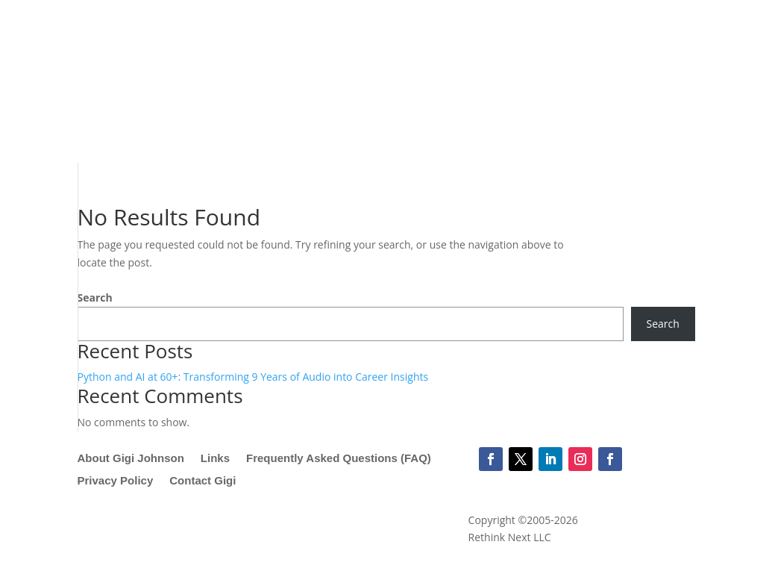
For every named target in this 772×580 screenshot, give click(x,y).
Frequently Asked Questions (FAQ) (338, 458)
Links (215, 458)
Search (95, 297)
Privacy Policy (116, 481)
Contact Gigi (202, 481)
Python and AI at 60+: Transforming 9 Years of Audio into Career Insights (253, 376)
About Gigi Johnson (131, 458)
